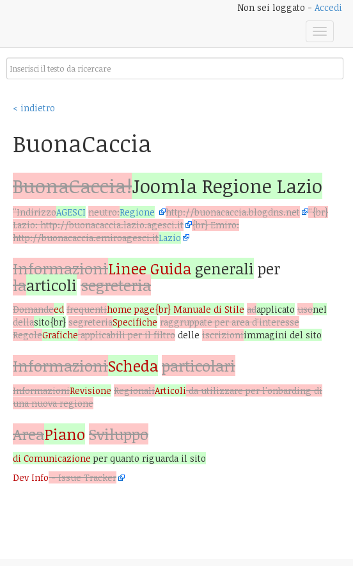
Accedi (328, 7)
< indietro (34, 108)
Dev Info (31, 477)
